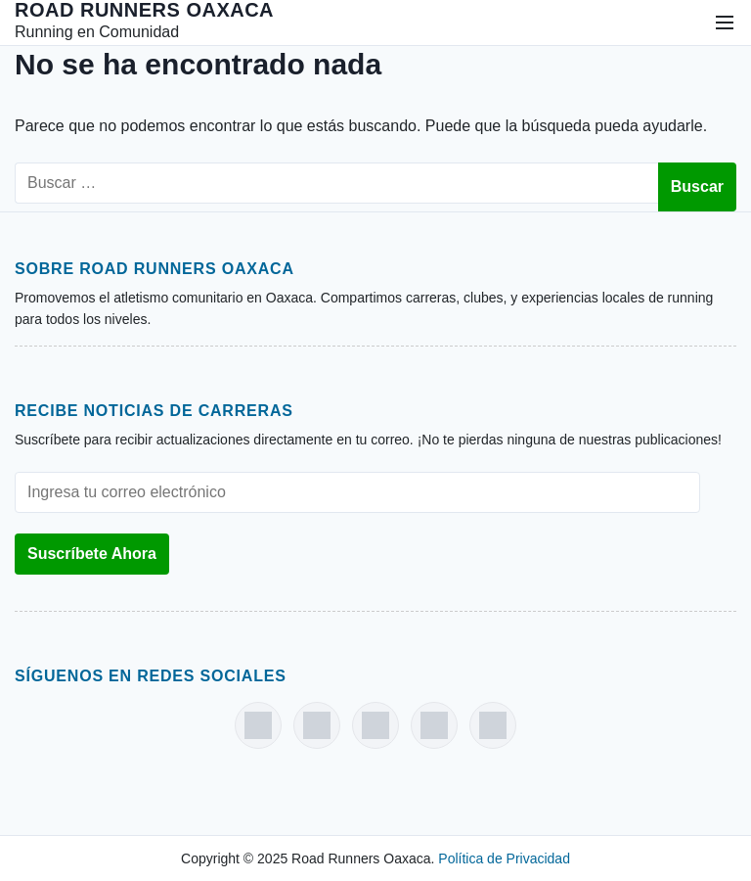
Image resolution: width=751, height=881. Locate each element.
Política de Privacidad (504, 858)
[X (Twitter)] (434, 725)
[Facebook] (258, 725)
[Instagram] (316, 725)
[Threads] (375, 725)
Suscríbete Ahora (91, 553)
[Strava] (492, 725)
